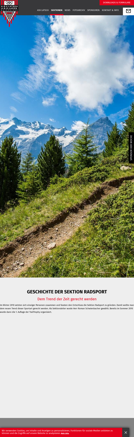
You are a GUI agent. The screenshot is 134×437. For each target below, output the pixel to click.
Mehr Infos (65, 433)
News (67, 10)
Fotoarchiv (79, 10)
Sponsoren (93, 10)
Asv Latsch (43, 10)
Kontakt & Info (110, 10)
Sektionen (56, 10)
